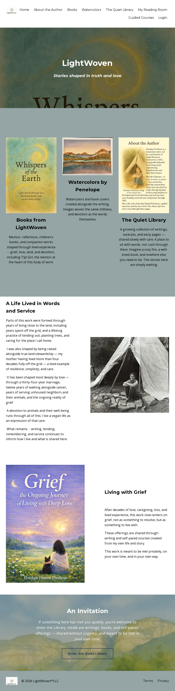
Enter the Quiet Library (87, 654)
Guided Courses (141, 18)
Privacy (163, 681)
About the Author (48, 10)
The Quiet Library (119, 10)
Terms (148, 681)
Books (72, 10)
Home (24, 10)
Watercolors (91, 10)
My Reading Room (152, 10)
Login (162, 18)
